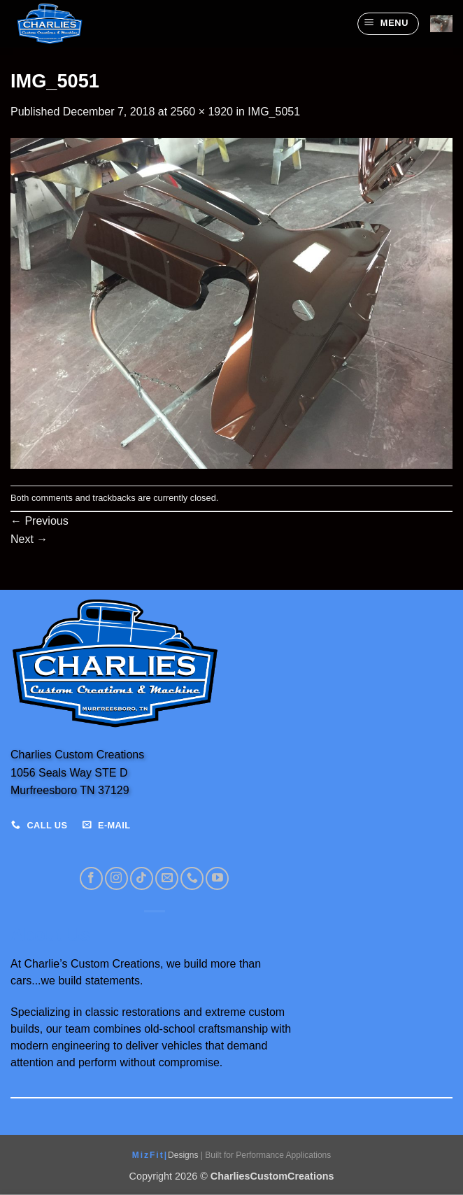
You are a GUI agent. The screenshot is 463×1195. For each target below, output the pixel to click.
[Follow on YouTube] (217, 878)
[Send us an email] (166, 878)
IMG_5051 (274, 112)
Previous (39, 521)
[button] (388, 24)
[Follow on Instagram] (116, 878)
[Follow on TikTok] (141, 878)
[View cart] (441, 23)
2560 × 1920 (202, 112)
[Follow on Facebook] (91, 878)
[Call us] (192, 878)
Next (29, 539)
